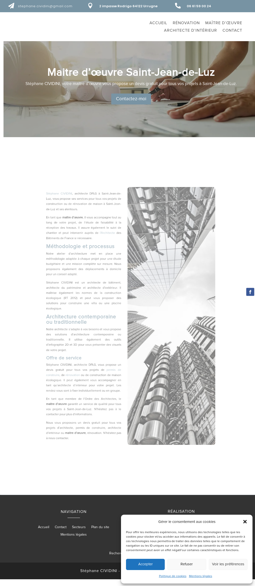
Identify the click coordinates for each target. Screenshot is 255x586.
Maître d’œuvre (223, 23)
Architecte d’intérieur (190, 30)
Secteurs (79, 533)
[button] (245, 521)
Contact (232, 30)
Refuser (186, 564)
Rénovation (186, 23)
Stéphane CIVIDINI (76, 231)
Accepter (145, 564)
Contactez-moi (187, 105)
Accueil (158, 23)
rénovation (86, 367)
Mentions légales (200, 576)
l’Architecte (112, 260)
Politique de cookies (172, 576)
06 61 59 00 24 (199, 6)
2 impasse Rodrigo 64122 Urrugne (128, 6)
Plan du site (100, 533)
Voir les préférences (228, 564)
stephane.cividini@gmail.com (45, 6)
